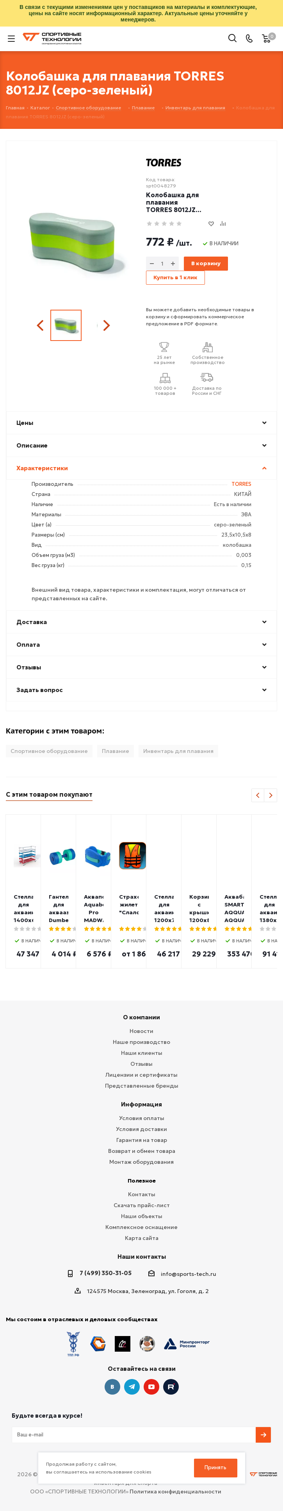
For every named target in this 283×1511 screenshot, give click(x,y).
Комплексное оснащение (141, 1227)
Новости (141, 1031)
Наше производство (141, 1041)
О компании (141, 1017)
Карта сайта (141, 1238)
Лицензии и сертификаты (141, 1074)
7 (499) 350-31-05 (106, 1273)
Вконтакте (112, 1387)
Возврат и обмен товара (141, 1150)
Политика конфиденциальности (175, 1491)
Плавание (115, 751)
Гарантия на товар (141, 1140)
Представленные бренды (141, 1085)
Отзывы (141, 1063)
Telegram (132, 1387)
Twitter (171, 1387)
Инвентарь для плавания (178, 751)
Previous (41, 325)
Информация (141, 1104)
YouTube (151, 1387)
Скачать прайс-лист (142, 1205)
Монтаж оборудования (141, 1161)
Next (106, 325)
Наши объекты (141, 1216)
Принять (215, 1467)
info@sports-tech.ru (188, 1273)
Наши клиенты (141, 1052)
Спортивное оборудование (49, 751)
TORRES (241, 484)
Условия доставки (141, 1129)
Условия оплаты (141, 1118)
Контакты (141, 1194)
